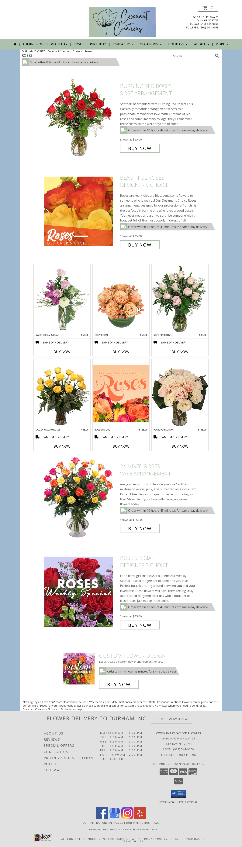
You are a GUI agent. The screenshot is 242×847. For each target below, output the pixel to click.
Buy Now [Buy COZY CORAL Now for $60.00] (121, 351)
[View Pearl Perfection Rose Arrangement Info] (180, 393)
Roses (79, 44)
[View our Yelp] (140, 818)
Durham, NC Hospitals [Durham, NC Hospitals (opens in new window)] (142, 822)
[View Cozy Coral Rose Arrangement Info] (121, 298)
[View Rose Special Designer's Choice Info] (81, 591)
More (222, 44)
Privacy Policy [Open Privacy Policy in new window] (156, 838)
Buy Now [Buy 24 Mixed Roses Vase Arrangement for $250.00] (139, 528)
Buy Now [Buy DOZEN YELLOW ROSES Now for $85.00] (62, 446)
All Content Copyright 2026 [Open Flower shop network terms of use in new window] (83, 838)
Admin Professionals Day (44, 44)
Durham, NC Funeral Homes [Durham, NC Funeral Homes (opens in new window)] (103, 822)
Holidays (178, 44)
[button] (208, 8)
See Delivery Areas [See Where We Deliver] (172, 719)
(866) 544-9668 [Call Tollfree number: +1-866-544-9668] (186, 755)
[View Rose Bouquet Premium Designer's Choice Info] (121, 393)
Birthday (98, 44)
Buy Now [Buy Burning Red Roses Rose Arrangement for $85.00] (139, 148)
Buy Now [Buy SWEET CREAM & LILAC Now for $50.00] (62, 351)
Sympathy (123, 44)
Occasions (151, 44)
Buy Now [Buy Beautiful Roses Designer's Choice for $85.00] (139, 245)
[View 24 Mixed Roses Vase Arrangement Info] (81, 497)
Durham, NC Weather (100, 829)
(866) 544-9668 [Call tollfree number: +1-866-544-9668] (209, 27)
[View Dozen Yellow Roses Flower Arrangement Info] (62, 393)
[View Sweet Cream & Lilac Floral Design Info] (62, 298)
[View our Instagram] (127, 818)
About (202, 44)
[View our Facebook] (102, 818)
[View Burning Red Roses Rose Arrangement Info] (81, 117)
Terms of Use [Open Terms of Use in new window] (132, 841)
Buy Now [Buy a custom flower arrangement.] (118, 684)
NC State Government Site (138, 829)
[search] (217, 56)
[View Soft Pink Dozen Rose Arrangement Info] (180, 298)
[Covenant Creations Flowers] (122, 21)
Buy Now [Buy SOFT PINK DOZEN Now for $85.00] (179, 351)
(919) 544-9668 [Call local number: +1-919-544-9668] (209, 24)
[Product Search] (193, 56)
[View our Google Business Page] (115, 818)
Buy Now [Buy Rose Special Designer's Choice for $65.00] (139, 625)
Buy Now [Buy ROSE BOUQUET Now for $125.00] (121, 446)
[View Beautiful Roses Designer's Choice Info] (81, 211)
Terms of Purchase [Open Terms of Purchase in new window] (186, 838)
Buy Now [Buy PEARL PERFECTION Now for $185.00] (179, 446)
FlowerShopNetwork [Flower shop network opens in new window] (124, 838)
